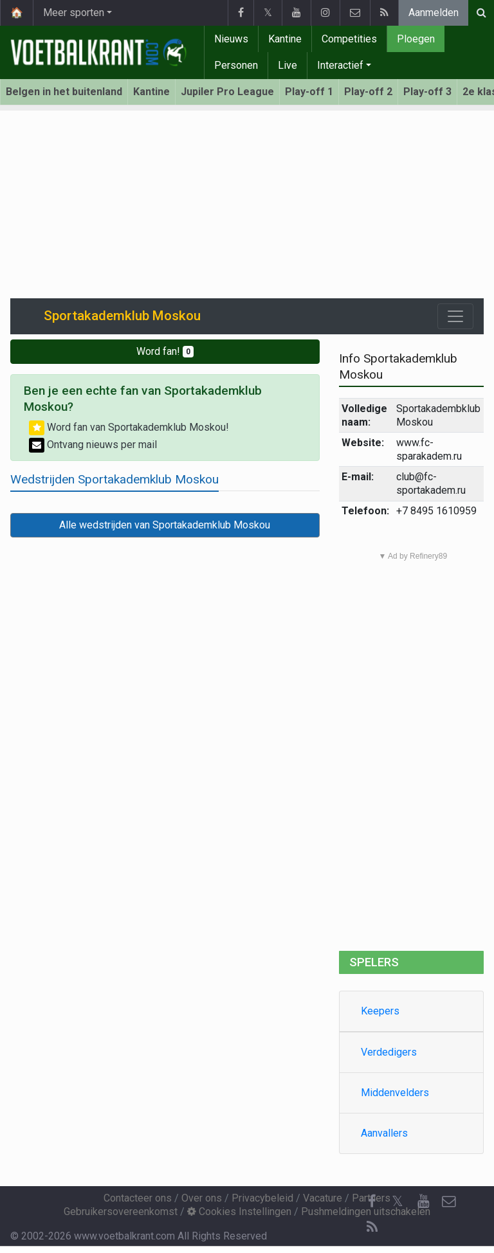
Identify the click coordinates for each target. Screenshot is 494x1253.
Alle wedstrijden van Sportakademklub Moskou (164, 525)
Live (287, 65)
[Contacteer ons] (449, 1201)
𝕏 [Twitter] (397, 1201)
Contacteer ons (138, 1198)
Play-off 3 (427, 92)
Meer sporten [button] (73, 12)
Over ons (201, 1198)
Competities (349, 39)
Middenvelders (395, 1092)
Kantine (285, 39)
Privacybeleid (262, 1198)
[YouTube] (423, 1201)
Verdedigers (389, 1052)
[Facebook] (372, 1201)
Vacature (322, 1198)
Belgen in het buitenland (64, 92)
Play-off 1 (309, 92)
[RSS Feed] (372, 1227)
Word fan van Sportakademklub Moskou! (129, 427)
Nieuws (231, 39)
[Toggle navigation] (455, 316)
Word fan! (165, 351)
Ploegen (416, 39)
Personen (236, 65)
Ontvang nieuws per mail (93, 444)
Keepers (380, 1011)
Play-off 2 (368, 92)
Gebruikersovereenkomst (121, 1211)
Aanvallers (384, 1133)
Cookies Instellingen (239, 1211)
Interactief (340, 65)
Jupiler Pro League (227, 92)
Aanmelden (433, 12)
